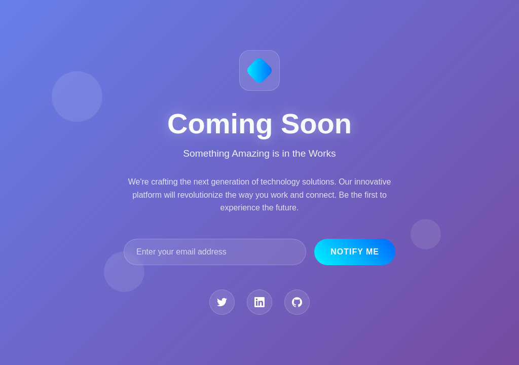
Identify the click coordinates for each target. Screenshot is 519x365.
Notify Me (354, 251)
